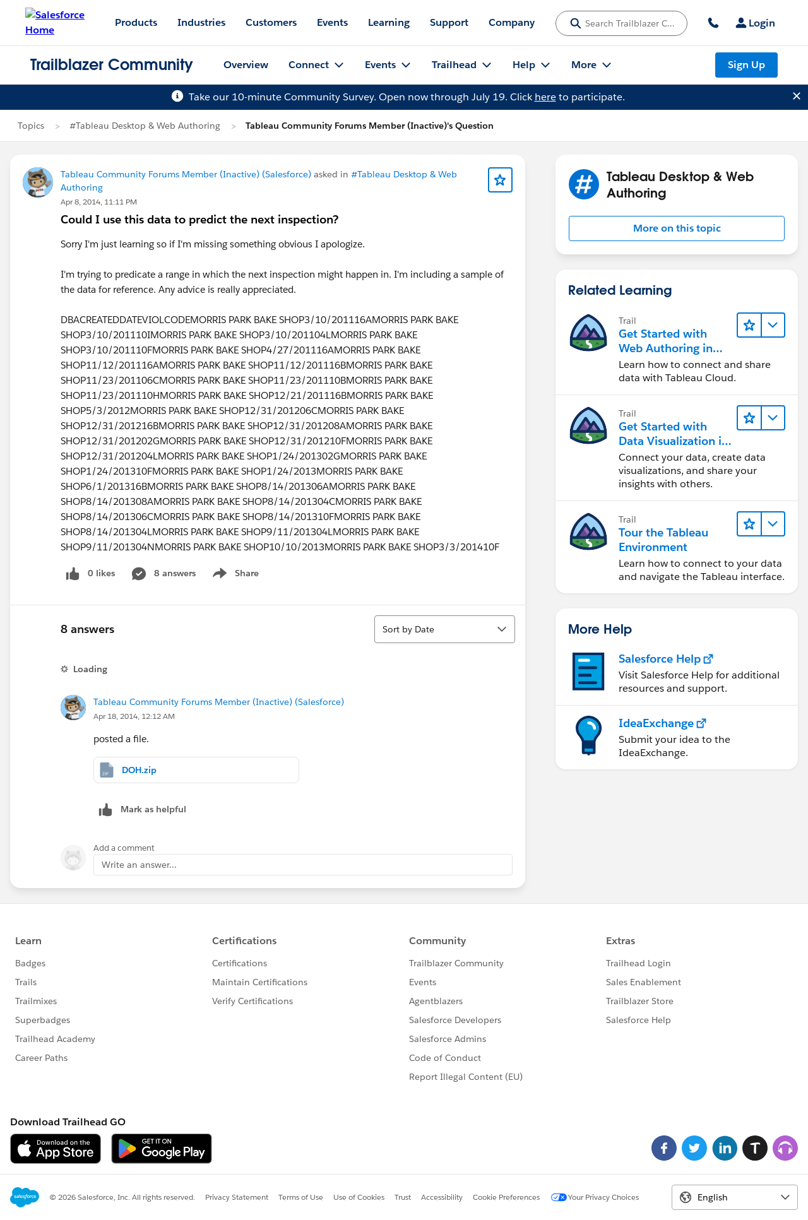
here (545, 97)
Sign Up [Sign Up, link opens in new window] (746, 64)
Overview (245, 64)
